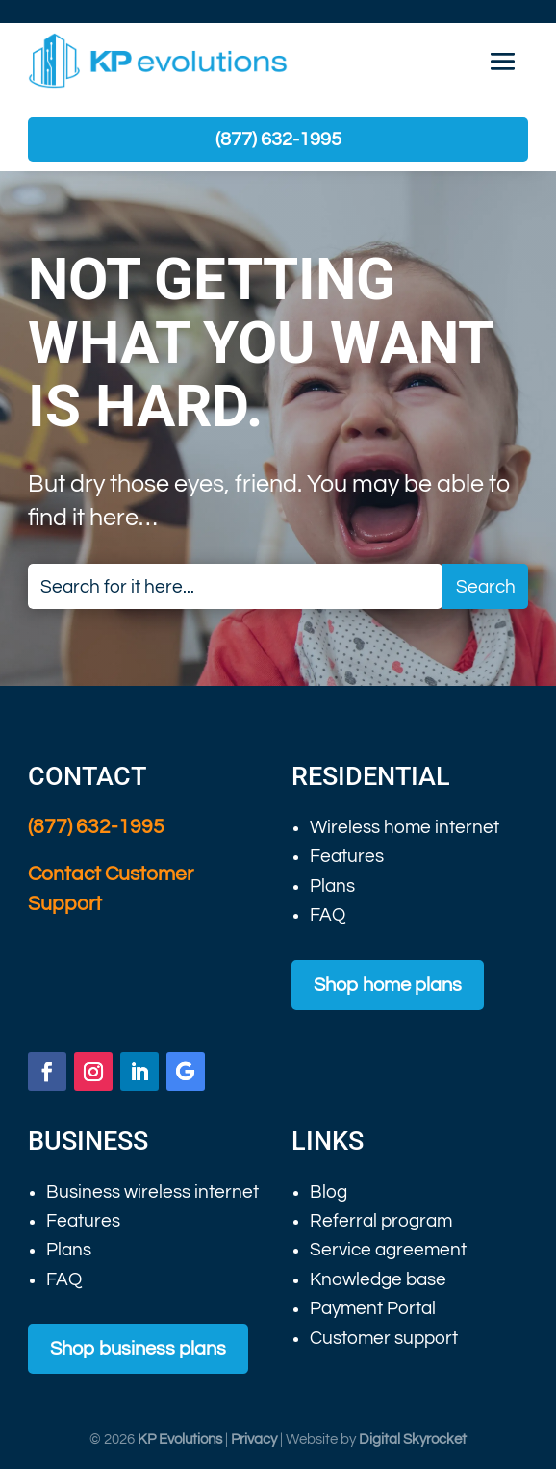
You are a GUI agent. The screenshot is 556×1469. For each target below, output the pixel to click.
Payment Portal (373, 1308)
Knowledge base (378, 1279)
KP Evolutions (180, 1439)
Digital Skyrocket (413, 1439)
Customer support (384, 1338)
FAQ (327, 914)
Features (347, 856)
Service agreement (388, 1249)
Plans (332, 886)
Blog (328, 1192)
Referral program (381, 1220)
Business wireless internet (152, 1192)
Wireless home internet (404, 827)
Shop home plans (388, 985)
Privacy (254, 1439)
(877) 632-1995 (278, 139)
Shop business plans (138, 1348)
